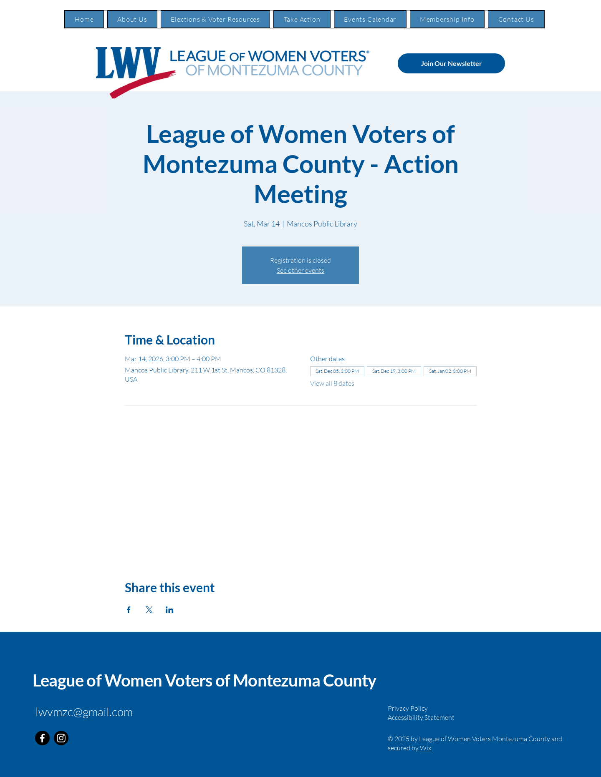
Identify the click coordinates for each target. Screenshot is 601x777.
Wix (425, 748)
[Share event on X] (149, 609)
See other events (300, 270)
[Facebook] (42, 738)
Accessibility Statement (421, 717)
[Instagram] (61, 738)
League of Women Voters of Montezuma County (204, 680)
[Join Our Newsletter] (451, 63)
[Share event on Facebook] (129, 609)
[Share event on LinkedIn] (170, 609)
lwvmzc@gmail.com (84, 711)
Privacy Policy (408, 708)
